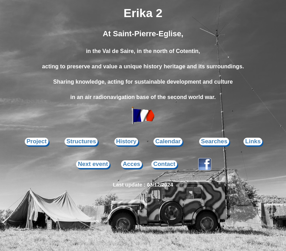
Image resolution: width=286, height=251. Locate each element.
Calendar (168, 141)
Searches (214, 141)
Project (37, 141)
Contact (164, 164)
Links (253, 141)
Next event (93, 164)
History (126, 141)
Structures (81, 141)
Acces (131, 164)
